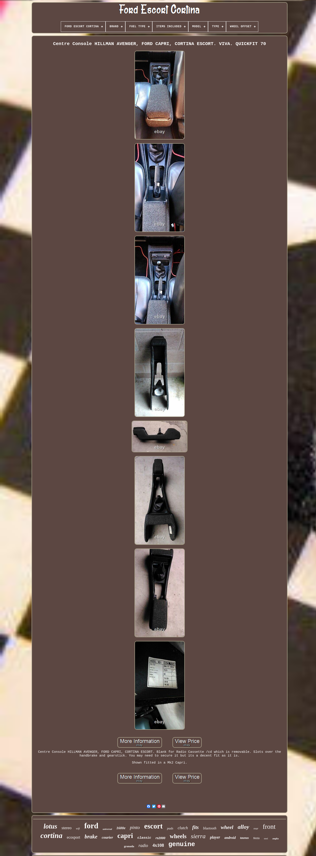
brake (90, 837)
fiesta (256, 838)
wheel (227, 827)
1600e (121, 828)
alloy (243, 827)
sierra (198, 836)
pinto (135, 827)
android (230, 838)
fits (195, 827)
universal (107, 829)
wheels (178, 836)
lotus (50, 826)
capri (125, 836)
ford (91, 826)
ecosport (73, 837)
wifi (78, 828)
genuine (181, 844)
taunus (244, 838)
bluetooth (209, 828)
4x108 (158, 845)
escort (153, 826)
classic (144, 838)
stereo (67, 827)
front (269, 826)
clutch (183, 827)
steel (266, 838)
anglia (275, 838)
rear (255, 828)
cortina (51, 835)
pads (170, 828)
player (215, 837)
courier (107, 837)
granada (129, 846)
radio (143, 845)
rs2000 (160, 838)
